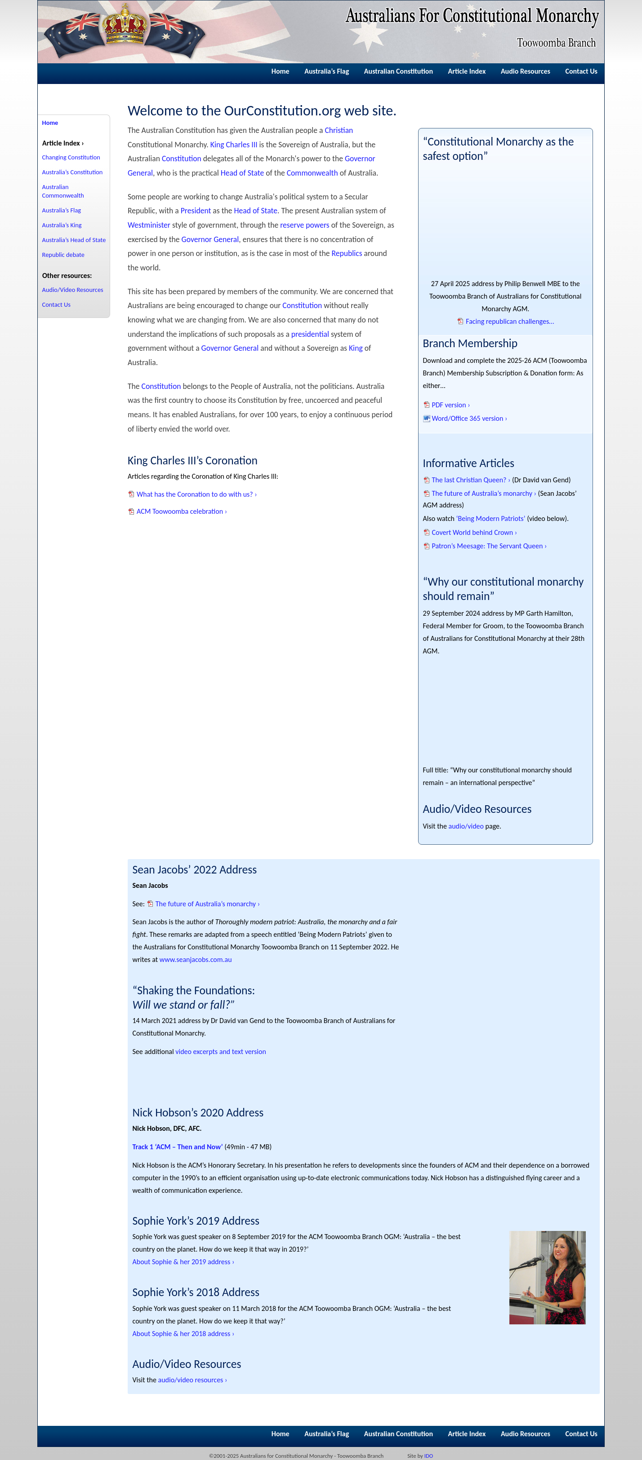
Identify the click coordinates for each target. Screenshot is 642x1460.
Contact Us (581, 71)
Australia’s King (62, 225)
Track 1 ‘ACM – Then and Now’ (178, 1146)
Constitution (181, 158)
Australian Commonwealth (63, 191)
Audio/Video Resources (72, 290)
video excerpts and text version (220, 1051)
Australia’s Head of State (74, 240)
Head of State (242, 173)
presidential (310, 334)
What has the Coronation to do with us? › (197, 494)
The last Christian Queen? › (471, 480)
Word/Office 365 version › (470, 418)
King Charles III (234, 145)
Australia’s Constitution (72, 172)
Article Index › (63, 143)
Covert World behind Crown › (474, 532)
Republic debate (63, 255)
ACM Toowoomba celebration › (182, 511)
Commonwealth (312, 173)
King (356, 348)
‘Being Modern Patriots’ (490, 518)
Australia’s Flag (326, 71)
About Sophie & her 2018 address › (184, 1333)
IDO (428, 1455)
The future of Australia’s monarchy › (484, 493)
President (196, 211)
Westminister (149, 225)
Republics (346, 253)
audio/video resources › (192, 1380)
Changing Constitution (71, 157)
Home (281, 71)
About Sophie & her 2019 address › (184, 1261)
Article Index (467, 71)
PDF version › (451, 405)
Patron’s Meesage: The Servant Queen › (489, 546)
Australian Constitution (398, 71)
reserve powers (304, 225)
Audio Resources (525, 71)
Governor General (210, 239)
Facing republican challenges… (510, 321)
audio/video (466, 826)
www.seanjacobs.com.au (196, 959)
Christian (339, 130)
